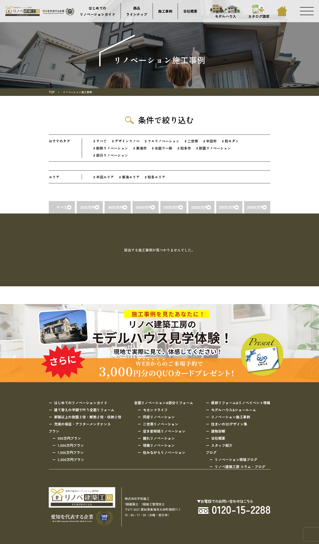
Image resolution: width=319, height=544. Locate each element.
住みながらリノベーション (164, 452)
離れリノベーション (159, 438)
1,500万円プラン (71, 452)
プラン (54, 431)
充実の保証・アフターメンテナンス (82, 424)
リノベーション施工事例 (230, 416)
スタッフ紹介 (221, 445)
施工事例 (165, 11)
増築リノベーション (159, 445)
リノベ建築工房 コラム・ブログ (240, 466)
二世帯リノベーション (160, 424)
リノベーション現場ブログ (236, 459)
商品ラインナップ (136, 11)
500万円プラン (69, 438)
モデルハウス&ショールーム (233, 409)
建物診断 (218, 431)
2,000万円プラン (71, 459)
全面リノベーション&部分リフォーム (163, 402)
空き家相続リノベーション (164, 431)
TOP (52, 92)
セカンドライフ (155, 409)
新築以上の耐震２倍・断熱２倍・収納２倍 (87, 416)
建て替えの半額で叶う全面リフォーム (84, 409)
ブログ (211, 452)
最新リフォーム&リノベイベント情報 (240, 402)
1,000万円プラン (71, 445)
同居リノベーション (159, 416)
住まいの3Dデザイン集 (229, 424)
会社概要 (190, 11)
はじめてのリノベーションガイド (97, 11)
